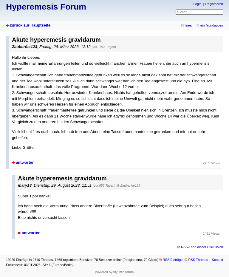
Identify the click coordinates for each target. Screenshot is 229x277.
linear (189, 25)
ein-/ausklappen (211, 25)
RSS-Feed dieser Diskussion (202, 247)
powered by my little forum (114, 272)
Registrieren (214, 4)
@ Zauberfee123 (128, 185)
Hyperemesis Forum (46, 6)
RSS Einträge (173, 259)
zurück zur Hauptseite (30, 25)
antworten (25, 162)
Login (198, 4)
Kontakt (217, 259)
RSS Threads (198, 259)
